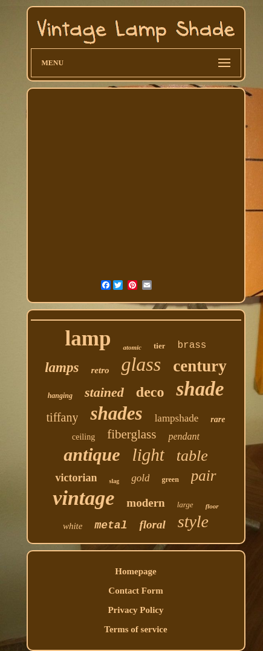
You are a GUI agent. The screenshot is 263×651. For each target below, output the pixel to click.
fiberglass (131, 434)
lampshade (177, 418)
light (148, 454)
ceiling (83, 436)
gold (140, 478)
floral (152, 524)
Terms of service (135, 629)
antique (91, 454)
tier (159, 345)
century (199, 366)
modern (145, 502)
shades (116, 413)
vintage (83, 498)
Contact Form (135, 590)
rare (217, 419)
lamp (88, 338)
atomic (132, 347)
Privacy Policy (135, 610)
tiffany (63, 417)
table (192, 455)
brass (191, 345)
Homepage (135, 571)
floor (212, 506)
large (185, 504)
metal (110, 525)
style (193, 521)
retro (100, 370)
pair (203, 475)
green (169, 479)
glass (141, 364)
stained (104, 392)
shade (200, 389)
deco (150, 392)
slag (114, 481)
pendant (184, 436)
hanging (60, 395)
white (73, 526)
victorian (76, 478)
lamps (62, 367)
